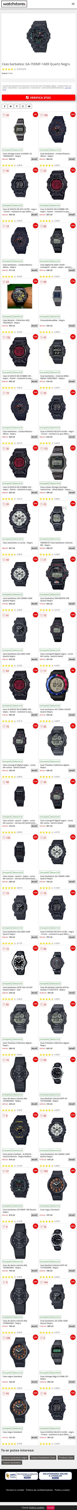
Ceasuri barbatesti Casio (43, 1457)
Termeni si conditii (15, 1490)
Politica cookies (62, 1490)
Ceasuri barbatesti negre (15, 1457)
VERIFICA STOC (38, 97)
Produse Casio (66, 1457)
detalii (34, 159)
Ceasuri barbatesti (12, 1462)
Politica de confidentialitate (39, 1490)
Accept (50, 1507)
